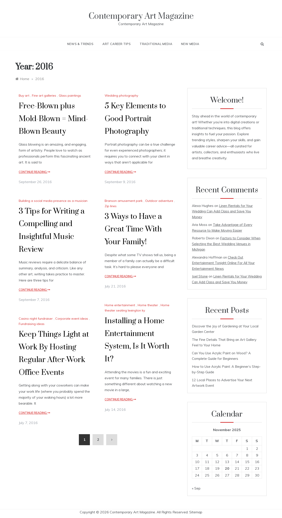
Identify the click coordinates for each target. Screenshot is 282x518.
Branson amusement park (124, 201)
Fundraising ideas (32, 324)
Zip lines (111, 206)
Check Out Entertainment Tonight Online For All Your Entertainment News (223, 263)
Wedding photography (121, 96)
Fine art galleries (44, 96)
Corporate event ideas (71, 319)
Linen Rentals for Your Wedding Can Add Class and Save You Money (222, 211)
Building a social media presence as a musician (53, 201)
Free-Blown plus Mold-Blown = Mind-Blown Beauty (53, 118)
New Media (190, 44)
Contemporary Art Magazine (141, 16)
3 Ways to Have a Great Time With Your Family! (133, 229)
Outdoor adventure (159, 201)
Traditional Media (156, 44)
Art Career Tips (116, 44)
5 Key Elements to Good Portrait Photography (135, 118)
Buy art (24, 96)
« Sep (196, 488)
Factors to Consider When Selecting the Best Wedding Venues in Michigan (226, 243)
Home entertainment (120, 305)
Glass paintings (70, 96)
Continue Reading (34, 172)
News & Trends (80, 44)
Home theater (148, 305)
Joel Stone (200, 276)
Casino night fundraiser (36, 319)
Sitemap (195, 512)
